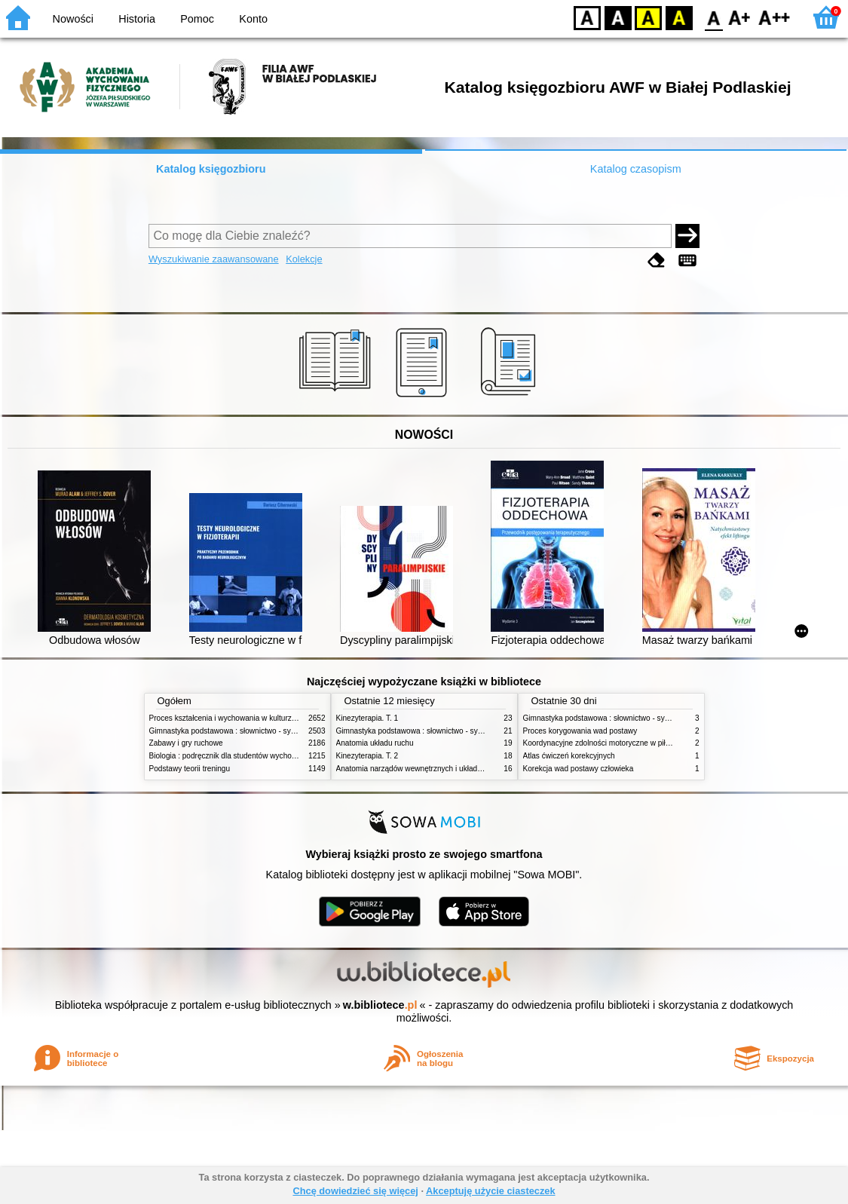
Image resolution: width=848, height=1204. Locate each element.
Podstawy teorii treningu (190, 768)
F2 (774, 17)
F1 (740, 17)
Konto (253, 19)
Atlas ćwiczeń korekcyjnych (569, 756)
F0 (713, 17)
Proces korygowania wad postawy (580, 731)
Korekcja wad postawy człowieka (578, 768)
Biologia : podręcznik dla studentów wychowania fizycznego (249, 756)
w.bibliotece (380, 1005)
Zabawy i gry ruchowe (186, 743)
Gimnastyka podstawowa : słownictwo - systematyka (237, 731)
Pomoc (197, 19)
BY (679, 17)
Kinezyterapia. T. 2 (367, 756)
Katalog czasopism (635, 169)
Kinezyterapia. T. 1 (367, 718)
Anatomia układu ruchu (375, 743)
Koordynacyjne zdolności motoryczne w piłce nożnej (610, 743)
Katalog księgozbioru (211, 169)
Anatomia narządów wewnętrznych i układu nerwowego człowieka (447, 768)
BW (618, 17)
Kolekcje (304, 259)
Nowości (73, 19)
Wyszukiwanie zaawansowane (213, 259)
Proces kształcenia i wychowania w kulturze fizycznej (238, 718)
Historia (136, 19)
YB (648, 17)
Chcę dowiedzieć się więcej (355, 1190)
